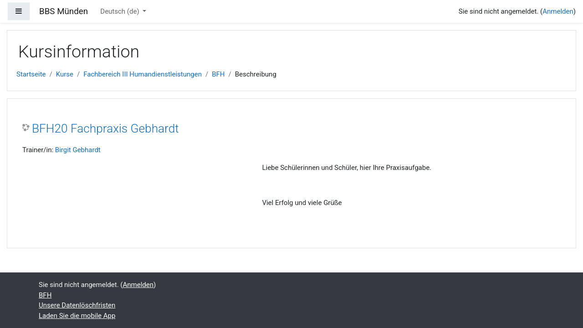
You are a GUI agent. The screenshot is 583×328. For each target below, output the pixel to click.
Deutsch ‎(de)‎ (120, 11)
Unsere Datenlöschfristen (77, 305)
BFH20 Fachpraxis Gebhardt (105, 128)
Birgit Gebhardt (78, 150)
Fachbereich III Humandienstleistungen (142, 74)
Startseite (31, 74)
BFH (218, 74)
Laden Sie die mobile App (77, 316)
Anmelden (557, 11)
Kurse (64, 74)
